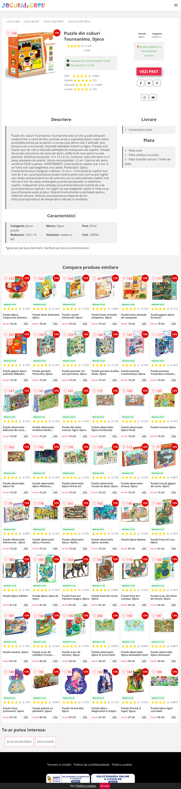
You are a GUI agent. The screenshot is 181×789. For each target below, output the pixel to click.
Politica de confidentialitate (92, 765)
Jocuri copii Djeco (54, 21)
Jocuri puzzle (32, 21)
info (26, 323)
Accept (104, 786)
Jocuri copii (13, 21)
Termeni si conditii (59, 765)
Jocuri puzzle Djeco (79, 21)
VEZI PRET (149, 71)
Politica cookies (122, 765)
